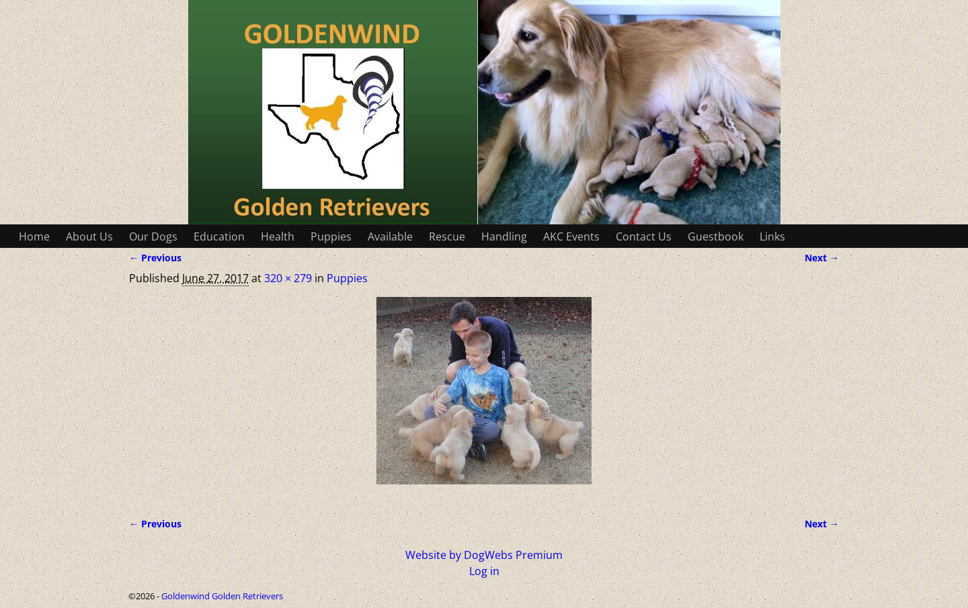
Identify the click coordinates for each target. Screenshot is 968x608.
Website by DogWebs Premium (484, 555)
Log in (484, 571)
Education (219, 236)
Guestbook (715, 236)
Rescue (447, 236)
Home (34, 236)
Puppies (331, 236)
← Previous (155, 257)
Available (390, 236)
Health (277, 236)
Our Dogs (153, 236)
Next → (822, 257)
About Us (89, 236)
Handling (504, 236)
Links (772, 236)
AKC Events (571, 236)
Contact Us (644, 236)
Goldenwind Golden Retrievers (222, 596)
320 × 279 (288, 278)
